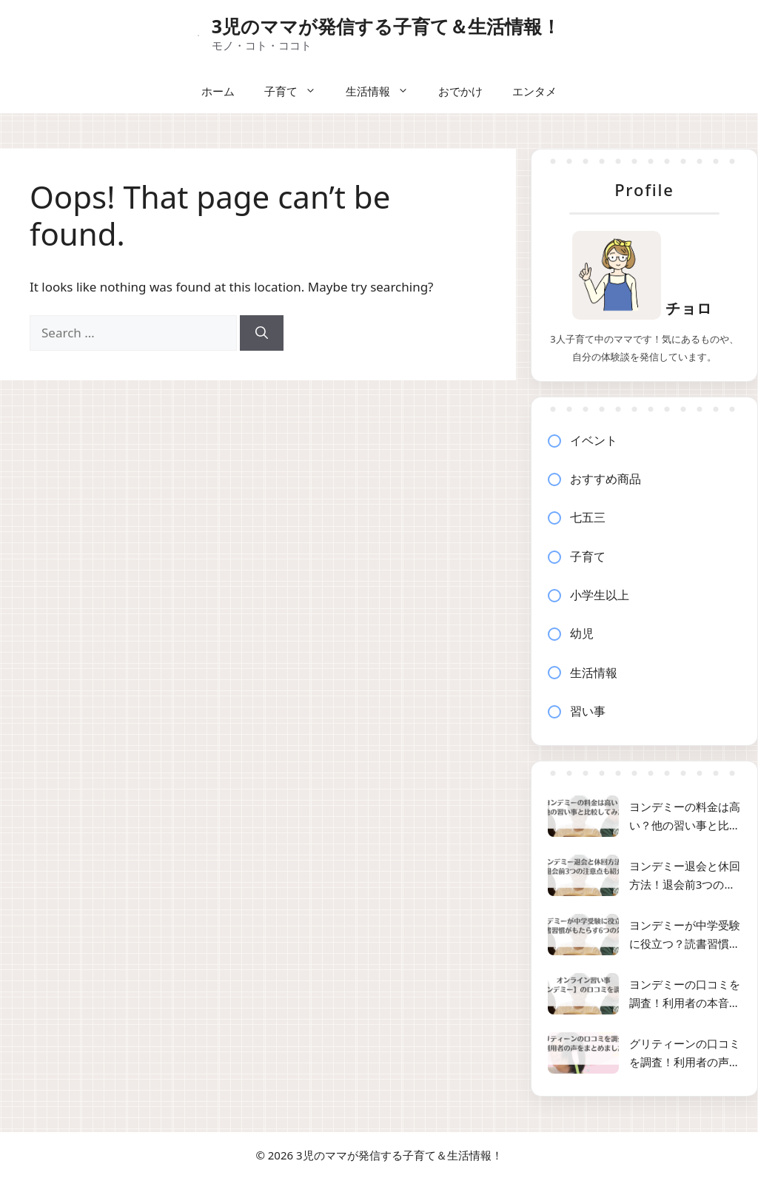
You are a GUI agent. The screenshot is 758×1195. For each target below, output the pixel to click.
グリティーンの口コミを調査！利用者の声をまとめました (684, 1054)
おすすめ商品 (605, 479)
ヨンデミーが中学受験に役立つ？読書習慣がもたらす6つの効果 (684, 936)
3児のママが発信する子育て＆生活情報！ (386, 25)
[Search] (262, 333)
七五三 (588, 517)
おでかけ (460, 91)
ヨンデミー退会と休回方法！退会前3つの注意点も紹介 (684, 876)
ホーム (218, 91)
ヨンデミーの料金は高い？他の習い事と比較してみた (684, 817)
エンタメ (534, 91)
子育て (297, 91)
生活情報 (384, 91)
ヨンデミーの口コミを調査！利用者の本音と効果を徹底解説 (684, 995)
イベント (593, 440)
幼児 (582, 633)
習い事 (588, 711)
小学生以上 (599, 595)
